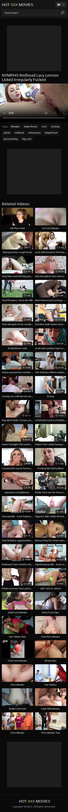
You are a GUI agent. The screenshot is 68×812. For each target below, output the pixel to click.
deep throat (30, 126)
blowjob (15, 126)
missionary (34, 132)
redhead (19, 132)
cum (44, 126)
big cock (26, 138)
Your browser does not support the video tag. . (34, 103)
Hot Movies (17, 4)
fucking (55, 126)
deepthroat (51, 132)
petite (7, 132)
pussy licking (11, 138)
